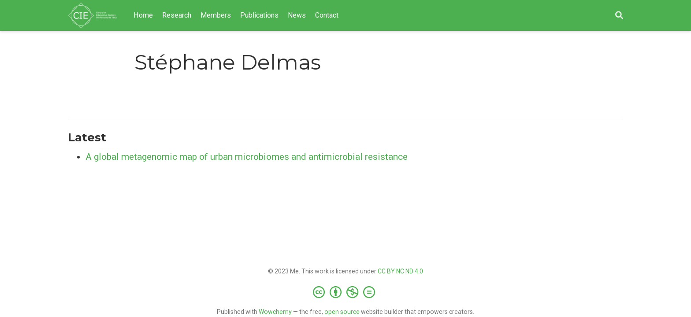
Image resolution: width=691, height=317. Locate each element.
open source (342, 311)
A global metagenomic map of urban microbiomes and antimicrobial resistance (246, 156)
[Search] (619, 16)
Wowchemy (275, 311)
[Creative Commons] (346, 292)
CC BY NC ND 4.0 (400, 271)
